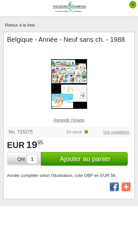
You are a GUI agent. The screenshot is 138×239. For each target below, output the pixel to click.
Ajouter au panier (85, 158)
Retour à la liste (20, 25)
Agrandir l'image (69, 120)
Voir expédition (116, 132)
